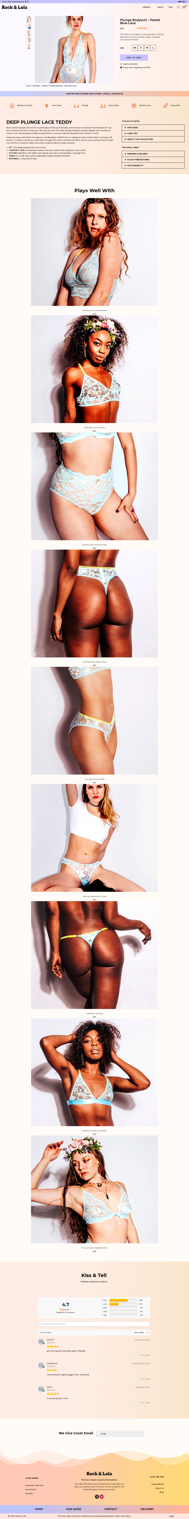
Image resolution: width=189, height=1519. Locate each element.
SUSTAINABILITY (135, 165)
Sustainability (157, 1484)
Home (28, 86)
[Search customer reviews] (94, 1324)
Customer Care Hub (34, 1485)
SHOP (39, 1509)
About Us (159, 1488)
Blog (162, 1492)
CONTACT (110, 1509)
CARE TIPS (132, 133)
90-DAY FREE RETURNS (138, 160)
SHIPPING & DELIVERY (137, 154)
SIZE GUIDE (132, 127)
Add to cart (133, 57)
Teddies (45, 86)
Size (122, 48)
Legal (171, 1516)
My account (30, 1489)
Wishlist (29, 1493)
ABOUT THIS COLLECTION (140, 139)
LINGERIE (36, 86)
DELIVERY (147, 1509)
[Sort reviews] (141, 1332)
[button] (128, 64)
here (128, 1516)
